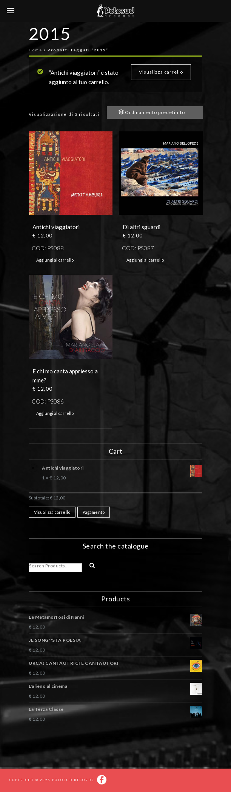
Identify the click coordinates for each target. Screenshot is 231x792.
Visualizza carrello (161, 72)
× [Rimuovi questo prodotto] (32, 466)
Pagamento (94, 512)
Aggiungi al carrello (55, 259)
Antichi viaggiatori (122, 469)
